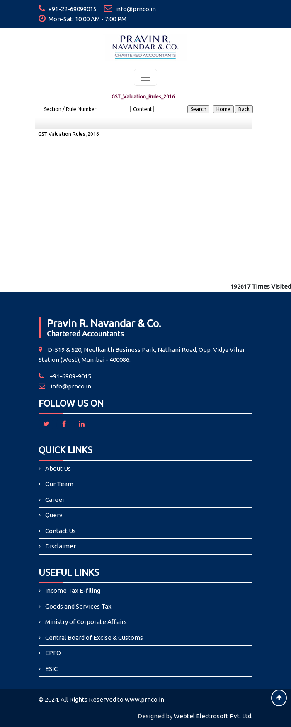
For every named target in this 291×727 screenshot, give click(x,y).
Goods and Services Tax (78, 606)
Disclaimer (60, 546)
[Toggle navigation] (145, 77)
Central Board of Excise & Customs (94, 637)
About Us (58, 468)
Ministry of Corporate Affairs (86, 621)
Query (53, 514)
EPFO (53, 652)
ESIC (51, 668)
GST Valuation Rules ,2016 (68, 134)
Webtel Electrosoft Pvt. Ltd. (213, 716)
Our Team (59, 483)
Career (55, 499)
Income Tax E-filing (72, 590)
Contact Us (60, 530)
